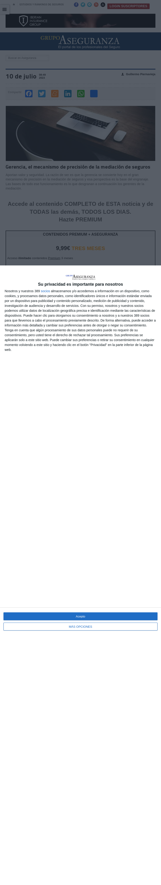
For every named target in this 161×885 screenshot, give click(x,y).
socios (45, 291)
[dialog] (80, 575)
